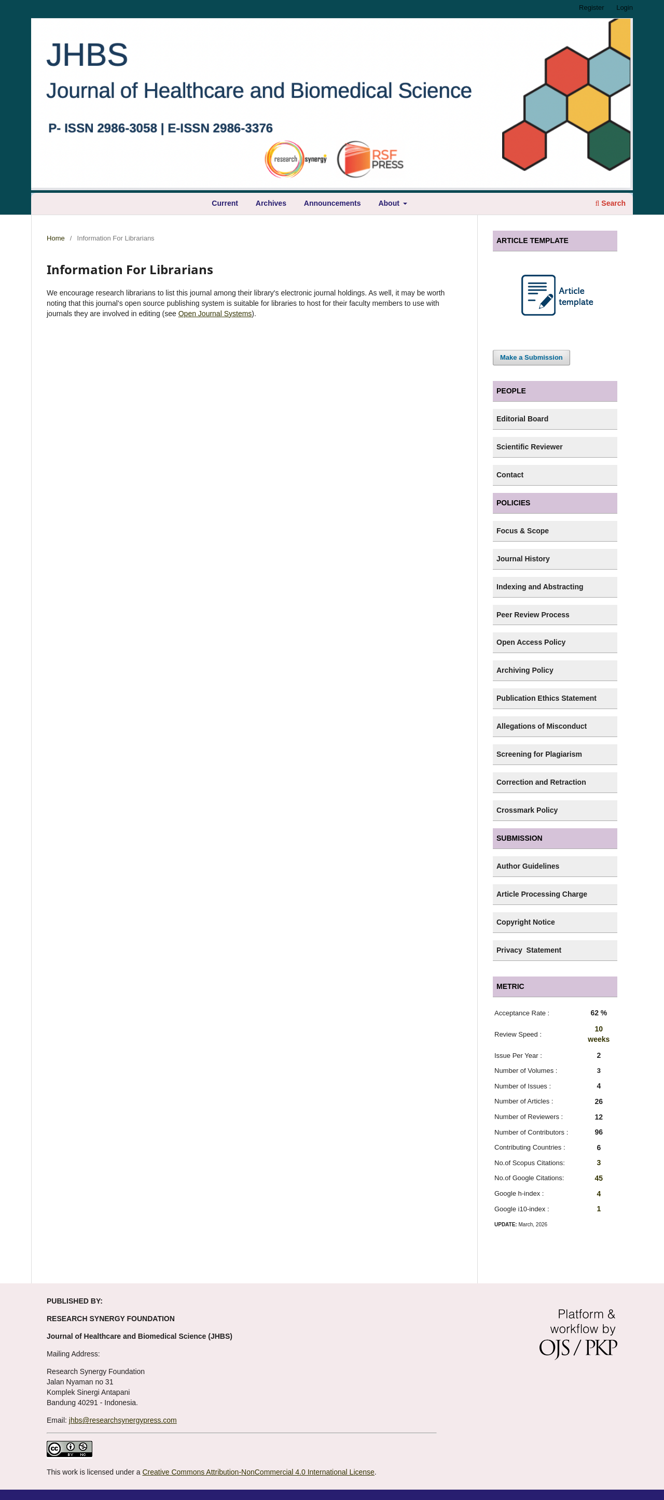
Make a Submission (531, 357)
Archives (271, 203)
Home (56, 238)
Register (591, 7)
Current (225, 203)
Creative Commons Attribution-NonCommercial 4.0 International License (258, 1472)
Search (611, 203)
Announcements (332, 203)
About (389, 203)
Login (624, 7)
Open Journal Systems (215, 313)
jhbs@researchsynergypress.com (123, 1420)
